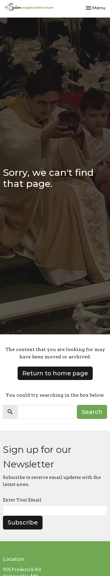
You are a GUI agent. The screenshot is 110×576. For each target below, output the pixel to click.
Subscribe (23, 522)
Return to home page (55, 373)
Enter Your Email (22, 500)
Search (92, 411)
